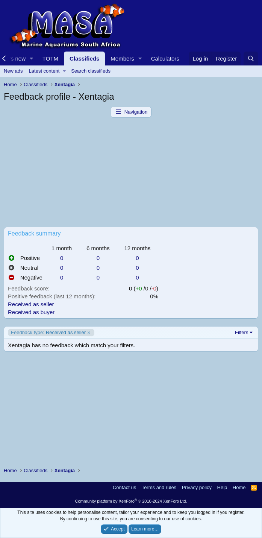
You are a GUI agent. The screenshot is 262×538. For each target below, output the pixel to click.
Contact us (124, 487)
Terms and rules (159, 487)
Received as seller (31, 304)
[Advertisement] (131, 174)
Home (239, 487)
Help (222, 487)
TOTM (50, 58)
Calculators (165, 58)
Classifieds (84, 58)
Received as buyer (31, 312)
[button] (31, 58)
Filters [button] (241, 332)
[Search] (251, 58)
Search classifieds (91, 71)
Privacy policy (197, 487)
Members (122, 58)
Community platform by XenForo (131, 501)
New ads (13, 71)
